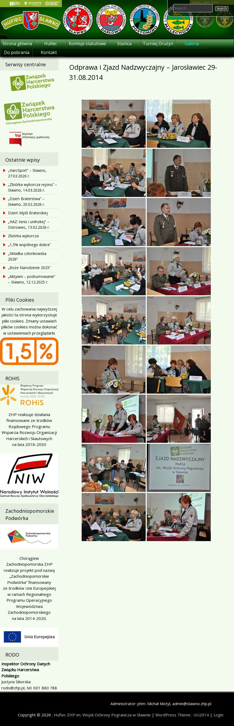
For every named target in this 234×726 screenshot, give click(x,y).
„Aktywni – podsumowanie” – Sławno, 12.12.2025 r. (31, 279)
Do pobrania (16, 52)
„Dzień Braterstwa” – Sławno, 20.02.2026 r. (26, 201)
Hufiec (50, 43)
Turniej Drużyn (158, 43)
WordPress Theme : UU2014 (182, 714)
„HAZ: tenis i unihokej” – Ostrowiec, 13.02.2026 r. (29, 224)
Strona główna (17, 43)
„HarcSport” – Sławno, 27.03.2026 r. (27, 173)
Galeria (192, 43)
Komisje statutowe (87, 43)
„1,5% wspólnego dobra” (29, 244)
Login (218, 714)
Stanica (124, 43)
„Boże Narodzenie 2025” (29, 267)
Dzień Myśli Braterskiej (28, 212)
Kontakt (49, 52)
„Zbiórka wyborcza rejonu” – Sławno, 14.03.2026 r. (32, 187)
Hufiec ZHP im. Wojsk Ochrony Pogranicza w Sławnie (102, 714)
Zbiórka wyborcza (23, 235)
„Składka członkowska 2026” (27, 256)
